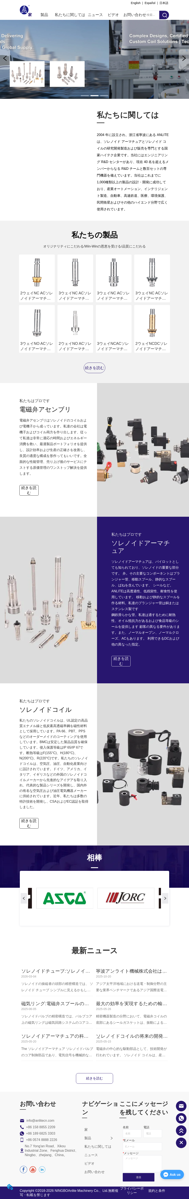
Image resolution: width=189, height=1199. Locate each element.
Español (150, 3)
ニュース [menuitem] (95, 15)
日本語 (163, 3)
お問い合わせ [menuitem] (134, 15)
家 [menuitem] (30, 15)
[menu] (87, 15)
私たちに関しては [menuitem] (70, 15)
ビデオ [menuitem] (113, 15)
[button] (44, 14)
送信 (138, 1177)
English (135, 3)
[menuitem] (44, 15)
